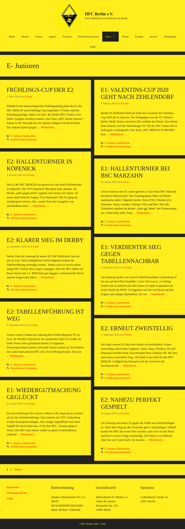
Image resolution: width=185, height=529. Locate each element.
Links (10, 498)
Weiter (19, 469)
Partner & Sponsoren (88, 36)
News (112, 37)
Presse (125, 36)
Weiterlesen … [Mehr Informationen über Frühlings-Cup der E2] (49, 127)
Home (12, 36)
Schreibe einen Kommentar (23, 139)
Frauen (38, 36)
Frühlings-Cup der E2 (40, 90)
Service (153, 36)
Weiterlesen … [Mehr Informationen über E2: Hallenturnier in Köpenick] (40, 205)
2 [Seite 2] (11, 469)
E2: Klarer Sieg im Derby (45, 240)
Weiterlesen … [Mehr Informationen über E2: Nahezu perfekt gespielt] (157, 439)
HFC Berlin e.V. (99, 14)
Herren (24, 36)
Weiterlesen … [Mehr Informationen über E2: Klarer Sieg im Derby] (49, 277)
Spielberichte (29, 136)
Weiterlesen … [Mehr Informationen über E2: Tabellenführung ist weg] (18, 355)
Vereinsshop (170, 36)
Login (93, 46)
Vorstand (66, 36)
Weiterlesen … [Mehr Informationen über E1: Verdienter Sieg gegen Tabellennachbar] (159, 294)
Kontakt (139, 36)
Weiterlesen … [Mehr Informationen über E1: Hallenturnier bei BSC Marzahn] (145, 212)
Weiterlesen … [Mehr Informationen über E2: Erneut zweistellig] (131, 365)
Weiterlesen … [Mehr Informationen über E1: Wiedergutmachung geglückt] (29, 434)
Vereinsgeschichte (17, 492)
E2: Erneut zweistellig (137, 328)
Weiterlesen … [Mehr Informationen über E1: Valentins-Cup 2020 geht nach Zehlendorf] (118, 134)
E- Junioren (16, 136)
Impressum (13, 487)
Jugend (52, 36)
